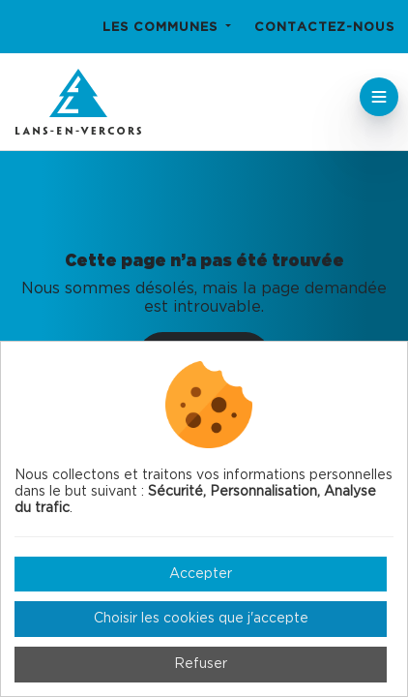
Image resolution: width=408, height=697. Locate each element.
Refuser (200, 664)
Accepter (200, 574)
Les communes (162, 27)
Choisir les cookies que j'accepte (201, 618)
